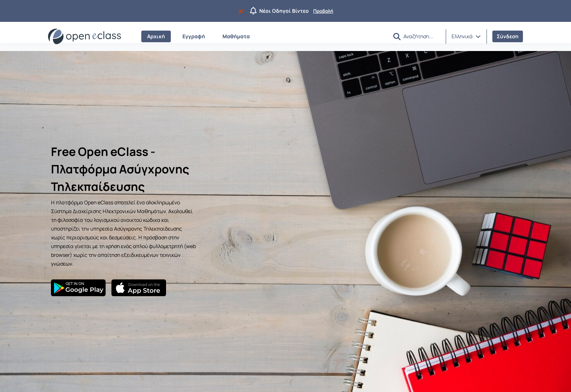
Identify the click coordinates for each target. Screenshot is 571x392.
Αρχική (156, 36)
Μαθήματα (236, 36)
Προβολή (323, 11)
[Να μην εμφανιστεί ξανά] (242, 11)
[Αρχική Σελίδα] (84, 36)
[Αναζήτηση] (421, 36)
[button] (397, 36)
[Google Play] (78, 287)
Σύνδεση (508, 36)
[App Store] (138, 287)
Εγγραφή (193, 36)
